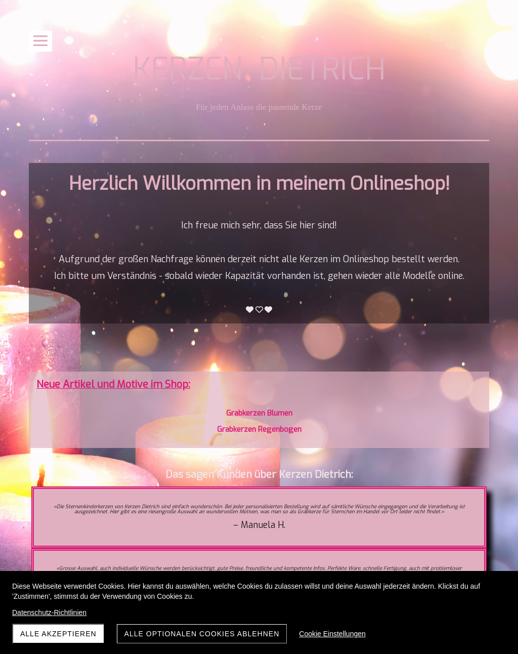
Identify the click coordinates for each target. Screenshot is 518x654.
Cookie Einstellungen (332, 634)
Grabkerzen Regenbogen (259, 429)
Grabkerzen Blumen (259, 413)
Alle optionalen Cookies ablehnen (202, 634)
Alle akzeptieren (58, 634)
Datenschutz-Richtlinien (49, 612)
